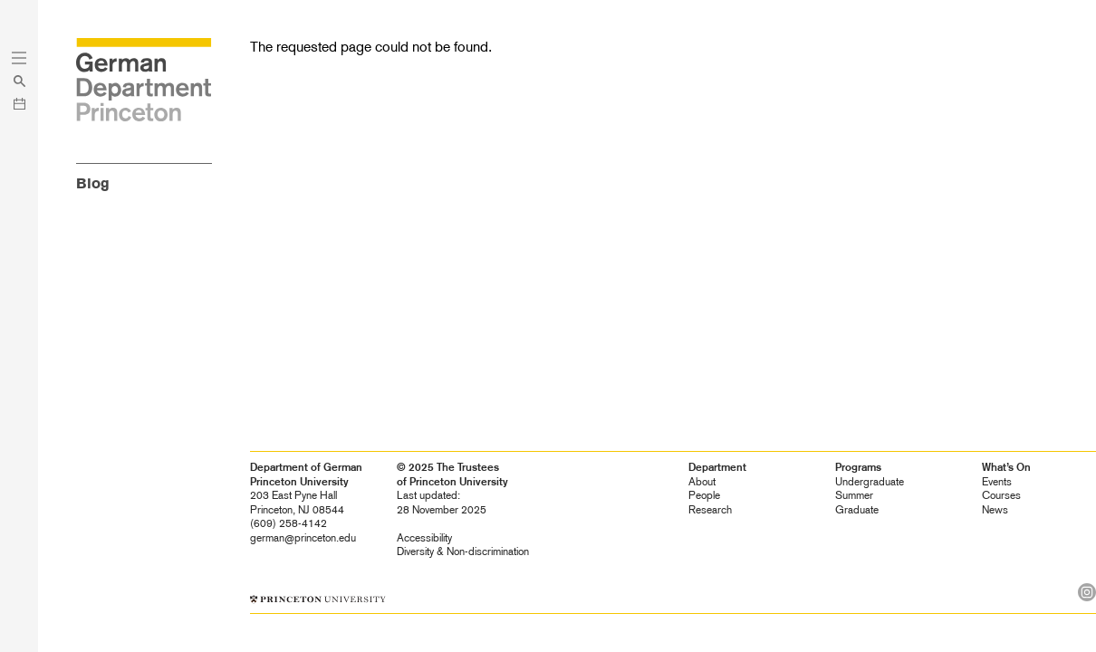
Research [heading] (710, 509)
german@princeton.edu (303, 538)
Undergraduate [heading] (869, 481)
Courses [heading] (1001, 495)
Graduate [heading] (857, 509)
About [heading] (702, 481)
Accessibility (424, 538)
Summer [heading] (854, 495)
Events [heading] (997, 481)
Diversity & (463, 551)
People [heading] (704, 495)
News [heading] (995, 509)
